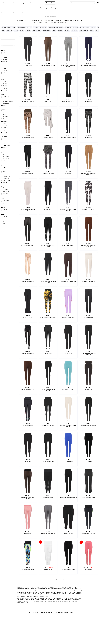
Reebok (16, 30)
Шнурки (4, 118)
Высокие (4, 209)
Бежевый (4, 68)
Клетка (3, 81)
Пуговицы (4, 116)
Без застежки (5, 111)
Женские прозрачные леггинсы (87, 27)
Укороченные (5, 195)
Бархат (3, 141)
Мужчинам (16, 3)
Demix (3, 52)
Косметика (63, 8)
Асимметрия (5, 96)
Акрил (3, 123)
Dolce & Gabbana (84, 30)
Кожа (3, 130)
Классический (5, 176)
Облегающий (5, 156)
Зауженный (5, 153)
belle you (67, 30)
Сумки (47, 8)
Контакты (35, 612)
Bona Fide (9, 30)
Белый (3, 66)
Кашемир (4, 128)
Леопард (4, 83)
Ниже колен (5, 191)
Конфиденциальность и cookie (64, 612)
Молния (4, 114)
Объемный (4, 160)
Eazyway (28, 30)
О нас (28, 612)
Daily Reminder (46, 30)
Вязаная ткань (5, 145)
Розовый (4, 70)
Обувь (42, 8)
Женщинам (6, 3)
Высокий (4, 216)
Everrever (4, 57)
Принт (3, 86)
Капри (3, 167)
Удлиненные (5, 193)
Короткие (4, 189)
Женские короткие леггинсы (56, 27)
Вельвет (4, 143)
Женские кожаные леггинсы (24, 27)
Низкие (3, 211)
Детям (24, 3)
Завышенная (5, 200)
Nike (3, 30)
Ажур (3, 138)
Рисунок (4, 88)
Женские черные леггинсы (8, 27)
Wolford (4, 59)
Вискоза (4, 125)
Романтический (6, 180)
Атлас (3, 140)
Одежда (35, 8)
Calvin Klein (74, 30)
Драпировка (5, 103)
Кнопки (3, 112)
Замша (3, 127)
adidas (22, 30)
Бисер (3, 99)
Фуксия (3, 72)
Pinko (91, 30)
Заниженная (5, 202)
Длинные (4, 187)
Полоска (4, 85)
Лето (3, 221)
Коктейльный (5, 178)
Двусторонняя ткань (7, 101)
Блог (31, 3)
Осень (3, 223)
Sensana (60, 30)
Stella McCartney (37, 30)
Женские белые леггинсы (71, 27)
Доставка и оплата (46, 612)
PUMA (54, 30)
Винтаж (4, 174)
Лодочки (4, 154)
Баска (3, 98)
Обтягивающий (5, 158)
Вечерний (4, 173)
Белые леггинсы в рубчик (40, 27)
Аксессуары (54, 8)
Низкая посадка (6, 203)
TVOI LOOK (50, 3)
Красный (4, 74)
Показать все (4, 61)
